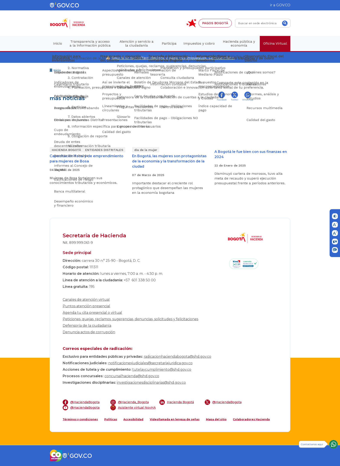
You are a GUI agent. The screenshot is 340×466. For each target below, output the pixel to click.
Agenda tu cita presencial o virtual (92, 313)
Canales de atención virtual (86, 300)
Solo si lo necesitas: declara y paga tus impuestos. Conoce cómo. (173, 57)
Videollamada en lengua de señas (174, 419)
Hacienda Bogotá (176, 402)
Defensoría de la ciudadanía (87, 326)
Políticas (110, 419)
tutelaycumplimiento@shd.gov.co (161, 369)
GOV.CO (283, 5)
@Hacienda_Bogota (129, 402)
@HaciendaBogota (81, 402)
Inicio (55, 70)
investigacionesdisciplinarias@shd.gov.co (151, 382)
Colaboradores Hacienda (251, 419)
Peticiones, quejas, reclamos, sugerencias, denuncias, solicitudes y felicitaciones (130, 319)
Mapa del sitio (216, 419)
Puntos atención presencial (86, 306)
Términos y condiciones (80, 419)
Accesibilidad (133, 419)
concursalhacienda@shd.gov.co (132, 376)
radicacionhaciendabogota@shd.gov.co (177, 356)
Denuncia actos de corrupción (89, 332)
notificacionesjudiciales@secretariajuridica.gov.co (150, 363)
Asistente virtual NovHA (133, 407)
